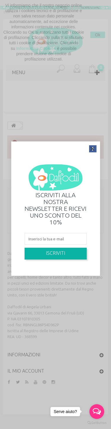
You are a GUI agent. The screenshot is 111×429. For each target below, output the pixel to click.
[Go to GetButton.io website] (96, 423)
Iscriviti (55, 253)
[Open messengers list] (96, 411)
